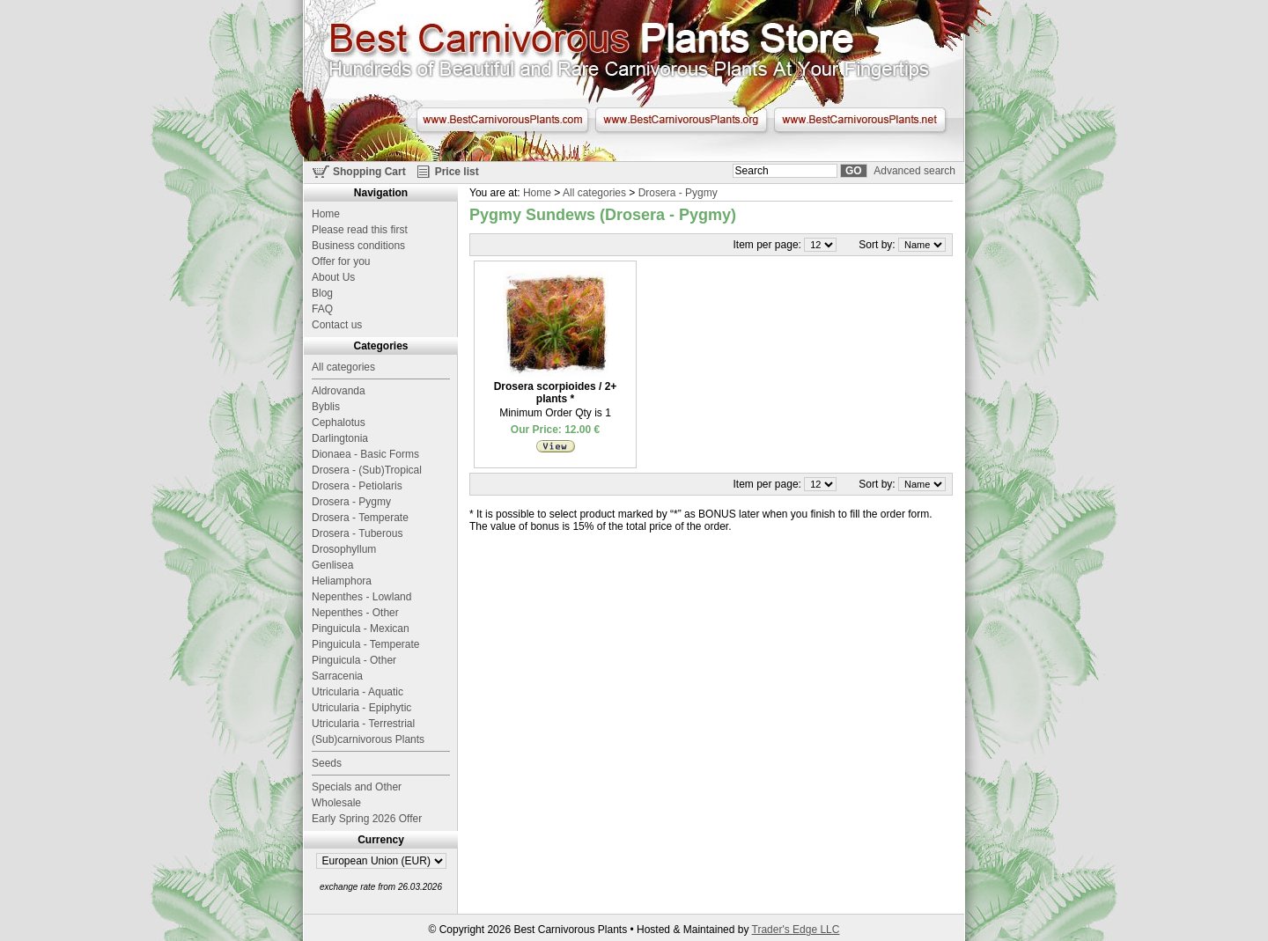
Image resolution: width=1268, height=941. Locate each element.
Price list (457, 171)
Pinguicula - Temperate (366, 644)
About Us (333, 277)
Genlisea (332, 565)
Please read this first (360, 230)
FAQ (322, 309)
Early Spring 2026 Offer (367, 818)
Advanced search (914, 171)
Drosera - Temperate (360, 517)
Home (537, 193)
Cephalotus (338, 422)
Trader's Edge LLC (796, 929)
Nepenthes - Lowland (361, 597)
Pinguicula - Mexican (360, 628)
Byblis (326, 407)
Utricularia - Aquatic (357, 692)
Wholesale (336, 803)
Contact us (337, 325)
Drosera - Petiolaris (357, 486)
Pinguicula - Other (354, 660)
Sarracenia (337, 676)
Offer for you (341, 261)
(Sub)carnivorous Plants (368, 739)
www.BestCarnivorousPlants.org (681, 120)
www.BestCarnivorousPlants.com (502, 120)
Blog (322, 293)
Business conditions (358, 245)
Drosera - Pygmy (678, 193)
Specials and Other (357, 787)
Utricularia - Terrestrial (363, 723)
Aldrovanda (338, 391)
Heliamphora (342, 581)
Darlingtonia (340, 438)
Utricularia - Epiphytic (361, 708)
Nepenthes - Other (355, 613)
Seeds (327, 763)
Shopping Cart (369, 171)
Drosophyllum (344, 549)
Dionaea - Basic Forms (365, 454)
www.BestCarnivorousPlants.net (860, 120)
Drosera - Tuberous (357, 533)
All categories (594, 193)
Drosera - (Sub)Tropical (367, 470)
